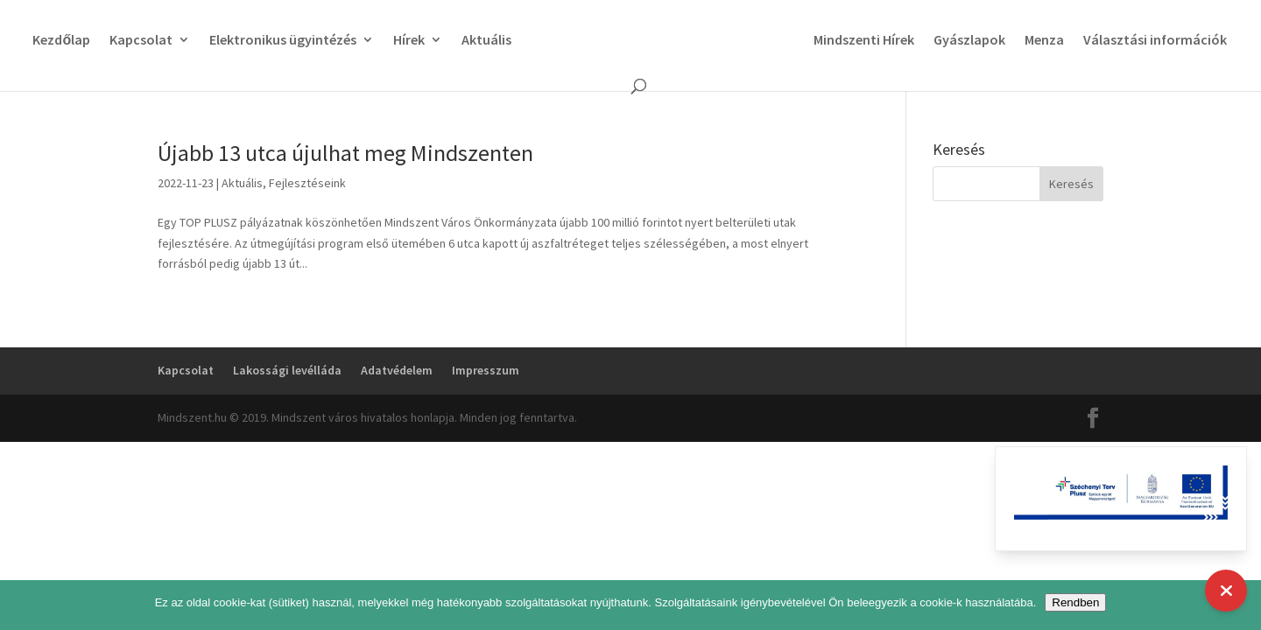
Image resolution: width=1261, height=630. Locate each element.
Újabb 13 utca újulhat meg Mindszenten (345, 152)
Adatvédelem (397, 370)
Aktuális (486, 40)
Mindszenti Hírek (864, 40)
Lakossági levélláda (287, 370)
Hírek (409, 40)
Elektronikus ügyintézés (282, 40)
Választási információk (1155, 40)
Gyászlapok (969, 40)
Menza (1044, 40)
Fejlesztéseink (307, 183)
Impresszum (485, 370)
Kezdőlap (61, 40)
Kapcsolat (141, 40)
